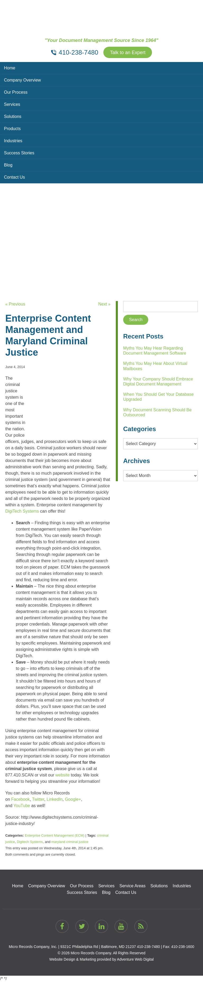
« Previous (15, 304)
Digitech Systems (30, 842)
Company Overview (22, 80)
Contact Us (14, 177)
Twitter (38, 799)
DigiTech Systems (22, 511)
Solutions (12, 116)
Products (12, 128)
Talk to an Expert (127, 52)
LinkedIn (55, 799)
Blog (8, 165)
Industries (13, 141)
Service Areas (132, 886)
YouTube (21, 805)
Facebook (20, 799)
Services (12, 104)
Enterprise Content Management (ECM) (54, 835)
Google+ (73, 799)
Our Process (15, 92)
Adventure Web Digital (135, 959)
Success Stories (19, 153)
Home (9, 68)
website (62, 775)
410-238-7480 (148, 947)
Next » (104, 304)
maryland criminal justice (69, 842)
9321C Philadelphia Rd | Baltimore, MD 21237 (98, 947)
